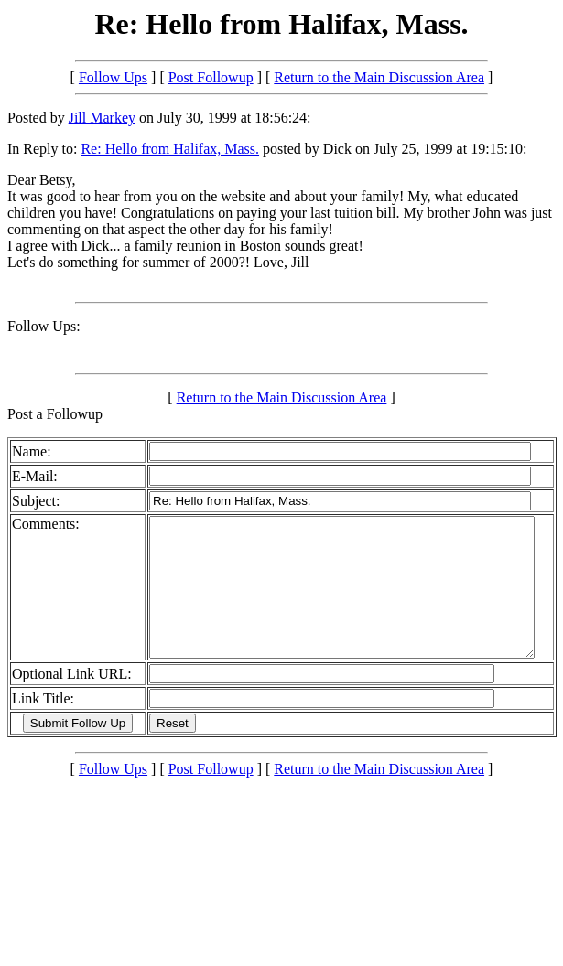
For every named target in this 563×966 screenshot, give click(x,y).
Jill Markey (102, 117)
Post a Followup (55, 414)
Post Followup (211, 77)
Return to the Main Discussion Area (379, 77)
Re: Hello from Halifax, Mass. (170, 148)
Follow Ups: (44, 326)
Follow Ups (113, 77)
